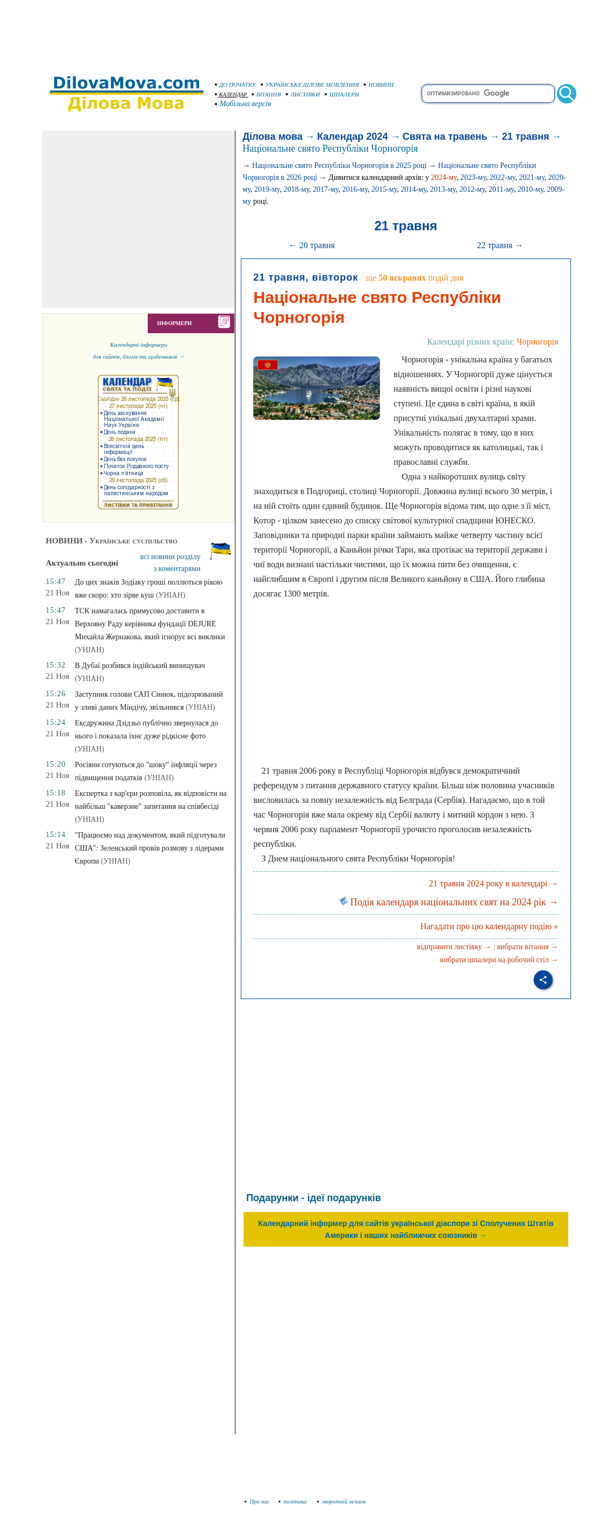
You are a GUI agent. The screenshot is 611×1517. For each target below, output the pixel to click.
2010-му (530, 189)
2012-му (472, 189)
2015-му (384, 189)
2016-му (354, 189)
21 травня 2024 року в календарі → (494, 883)
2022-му (502, 177)
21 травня (525, 136)
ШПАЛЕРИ (342, 94)
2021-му (531, 177)
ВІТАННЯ (266, 94)
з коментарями (177, 569)
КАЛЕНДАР (231, 95)
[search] (488, 94)
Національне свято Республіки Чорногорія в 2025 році (339, 165)
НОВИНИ (379, 84)
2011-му (501, 189)
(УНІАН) (170, 595)
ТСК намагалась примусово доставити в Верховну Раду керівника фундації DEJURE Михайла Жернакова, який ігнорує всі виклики (150, 624)
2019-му (267, 189)
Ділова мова (272, 136)
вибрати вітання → (527, 947)
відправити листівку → (454, 947)
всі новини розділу (170, 557)
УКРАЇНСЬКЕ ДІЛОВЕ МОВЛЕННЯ (310, 84)
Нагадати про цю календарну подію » (490, 926)
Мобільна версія (243, 104)
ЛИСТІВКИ (303, 94)
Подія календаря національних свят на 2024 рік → (449, 902)
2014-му (413, 189)
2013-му (443, 189)
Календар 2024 (352, 136)
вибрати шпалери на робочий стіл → (499, 960)
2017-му (325, 189)
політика (294, 1501)
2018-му (296, 189)
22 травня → (500, 245)
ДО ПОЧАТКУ (236, 84)
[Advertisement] (306, 32)
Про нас (257, 1501)
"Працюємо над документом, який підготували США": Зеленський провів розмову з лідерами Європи (150, 848)
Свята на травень (445, 136)
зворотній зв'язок (341, 1501)
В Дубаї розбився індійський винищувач (140, 666)
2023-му (473, 177)
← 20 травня (311, 245)
